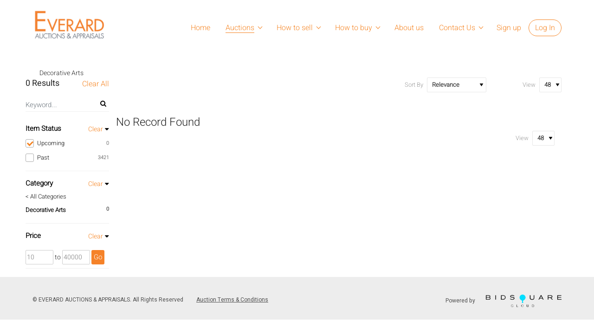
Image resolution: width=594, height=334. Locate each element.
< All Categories (46, 196)
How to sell (295, 27)
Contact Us (457, 27)
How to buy (353, 27)
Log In (545, 27)
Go (98, 257)
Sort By (414, 84)
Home (200, 27)
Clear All (95, 84)
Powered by (504, 301)
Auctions (240, 27)
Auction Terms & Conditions (232, 299)
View (529, 84)
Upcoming (67, 143)
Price (33, 236)
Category (39, 183)
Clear (95, 129)
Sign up (509, 27)
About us (409, 27)
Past (67, 158)
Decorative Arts (46, 210)
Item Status (43, 128)
